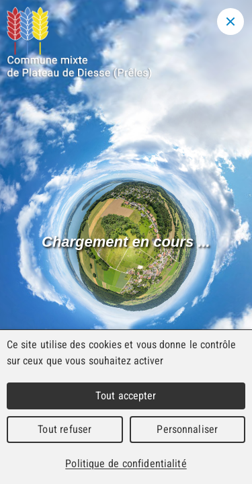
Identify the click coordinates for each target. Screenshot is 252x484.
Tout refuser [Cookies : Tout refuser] (64, 429)
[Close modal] (230, 21)
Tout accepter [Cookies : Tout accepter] (125, 395)
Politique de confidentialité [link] (125, 463)
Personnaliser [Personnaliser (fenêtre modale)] (187, 429)
